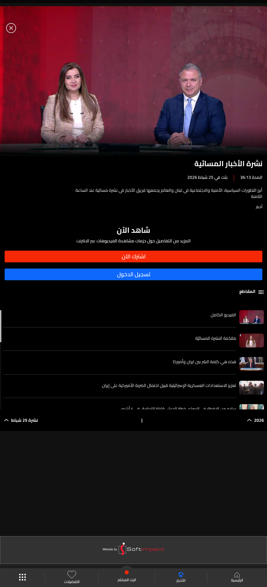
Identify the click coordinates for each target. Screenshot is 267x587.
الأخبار (180, 577)
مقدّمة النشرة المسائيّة (215, 338)
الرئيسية (237, 577)
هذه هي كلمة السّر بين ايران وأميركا (204, 362)
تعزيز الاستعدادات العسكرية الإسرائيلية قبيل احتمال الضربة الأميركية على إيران (169, 385)
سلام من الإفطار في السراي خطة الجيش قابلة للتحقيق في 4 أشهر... (177, 409)
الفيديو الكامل (223, 315)
